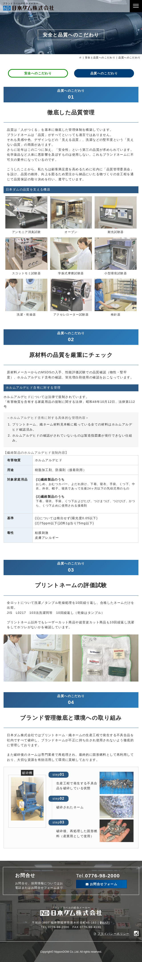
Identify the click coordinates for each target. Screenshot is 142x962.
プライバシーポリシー (113, 933)
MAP (105, 922)
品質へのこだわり (104, 73)
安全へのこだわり (38, 73)
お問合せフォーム (103, 884)
